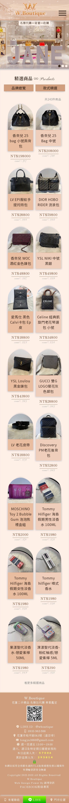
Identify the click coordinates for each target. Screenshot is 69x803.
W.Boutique (34, 779)
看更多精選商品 (34, 683)
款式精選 (50, 87)
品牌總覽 (19, 87)
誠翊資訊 (49, 782)
